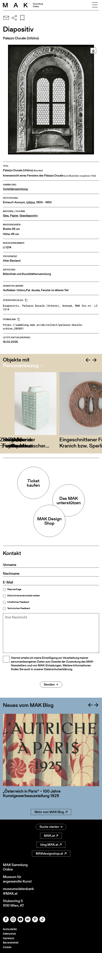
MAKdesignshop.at (51, 853)
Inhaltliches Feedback (18, 602)
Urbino (30, 202)
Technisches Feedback (18, 608)
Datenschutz (9, 933)
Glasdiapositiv (29, 215)
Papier (14, 215)
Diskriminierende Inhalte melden (23, 595)
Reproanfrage (14, 589)
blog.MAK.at (51, 844)
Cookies (7, 947)
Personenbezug (21, 365)
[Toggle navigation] (95, 5)
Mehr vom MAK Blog (51, 812)
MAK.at (51, 835)
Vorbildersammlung (15, 189)
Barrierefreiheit (10, 942)
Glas (6, 215)
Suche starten (51, 826)
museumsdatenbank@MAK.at (18, 891)
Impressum (8, 938)
